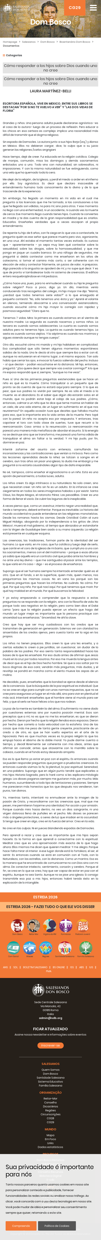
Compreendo (21, 1226)
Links (50, 1143)
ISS (72, 967)
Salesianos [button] (51, 1064)
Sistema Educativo (50, 1081)
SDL (15, 967)
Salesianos (29, 42)
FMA (48, 971)
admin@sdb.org (50, 1018)
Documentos (11, 46)
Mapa (50, 1135)
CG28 (50, 1118)
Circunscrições (51, 1114)
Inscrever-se (50, 1045)
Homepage (10, 42)
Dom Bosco (47, 42)
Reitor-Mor (50, 1098)
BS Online (59, 967)
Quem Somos (51, 1070)
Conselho (50, 1102)
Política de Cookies (57, 1226)
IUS (91, 967)
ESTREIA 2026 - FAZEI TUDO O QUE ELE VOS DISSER (50, 906)
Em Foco (50, 1139)
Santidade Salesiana (50, 1078)
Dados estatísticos (50, 1147)
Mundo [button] (50, 1129)
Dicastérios (50, 1106)
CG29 (75, 8)
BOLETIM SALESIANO (35, 967)
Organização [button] (50, 1092)
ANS (5, 967)
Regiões (50, 1110)
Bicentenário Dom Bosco (75, 42)
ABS (81, 967)
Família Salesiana (50, 1085)
